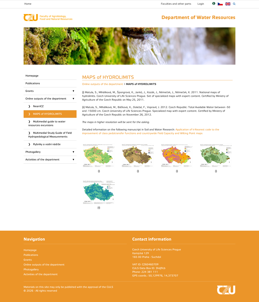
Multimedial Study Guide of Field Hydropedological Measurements (50, 135)
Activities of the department (42, 159)
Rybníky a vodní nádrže (46, 144)
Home (27, 3)
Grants (29, 91)
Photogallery (33, 152)
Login (201, 3)
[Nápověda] (213, 3)
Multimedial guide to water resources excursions (46, 123)
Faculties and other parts (176, 3)
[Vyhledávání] (234, 3)
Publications (32, 83)
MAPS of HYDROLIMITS (47, 114)
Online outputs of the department (45, 98)
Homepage (31, 75)
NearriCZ (38, 106)
